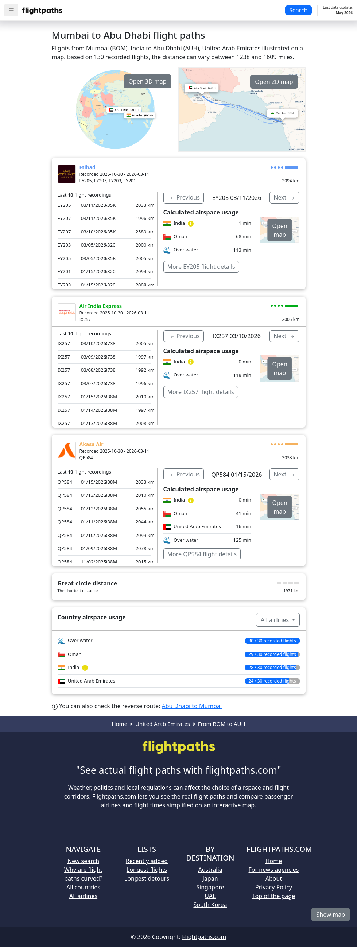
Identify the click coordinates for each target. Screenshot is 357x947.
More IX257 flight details (200, 392)
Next (284, 197)
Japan (210, 878)
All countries (83, 887)
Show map (330, 915)
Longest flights (147, 870)
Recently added (147, 861)
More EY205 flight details (201, 267)
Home (119, 723)
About (273, 878)
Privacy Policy (273, 887)
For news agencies (274, 870)
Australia (210, 870)
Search (298, 10)
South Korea (210, 905)
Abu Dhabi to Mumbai (192, 706)
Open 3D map (147, 81)
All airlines (275, 620)
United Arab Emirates (162, 723)
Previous (184, 197)
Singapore (210, 887)
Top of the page (273, 896)
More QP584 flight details (202, 554)
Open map (279, 230)
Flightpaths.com (204, 937)
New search (83, 861)
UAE (210, 896)
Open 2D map (274, 82)
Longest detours (146, 878)
